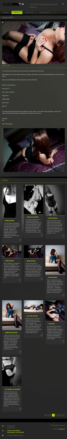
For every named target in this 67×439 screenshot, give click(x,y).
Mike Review (9, 261)
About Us (16, 12)
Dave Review (52, 277)
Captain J (51, 324)
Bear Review (31, 261)
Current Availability (45, 12)
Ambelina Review (11, 332)
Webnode (62, 429)
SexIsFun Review (32, 217)
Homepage (6, 12)
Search (63, 4)
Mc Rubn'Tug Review (12, 389)
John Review (52, 218)
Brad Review (9, 221)
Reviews (10, 124)
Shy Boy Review (32, 316)
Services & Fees (29, 12)
